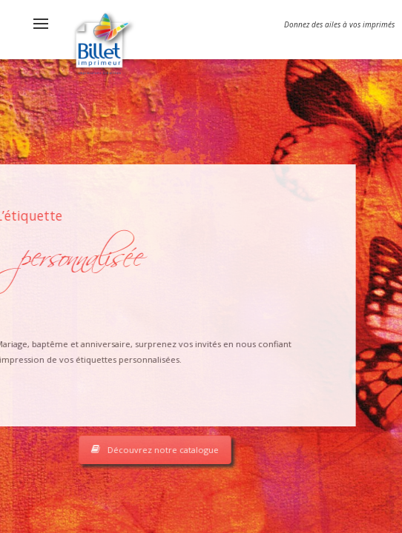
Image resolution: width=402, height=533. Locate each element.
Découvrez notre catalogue (114, 449)
